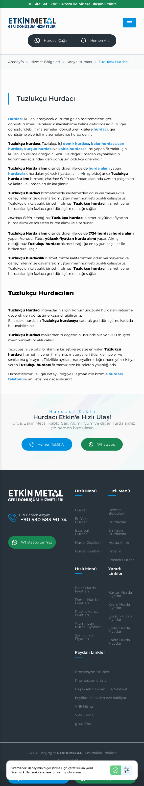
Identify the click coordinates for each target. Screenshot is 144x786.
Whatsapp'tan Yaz (32, 542)
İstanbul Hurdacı (82, 532)
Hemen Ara (95, 40)
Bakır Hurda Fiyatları (85, 589)
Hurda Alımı (118, 542)
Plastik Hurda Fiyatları (86, 613)
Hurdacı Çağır (51, 40)
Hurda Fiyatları (88, 551)
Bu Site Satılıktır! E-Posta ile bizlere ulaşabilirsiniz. (72, 4)
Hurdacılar (117, 522)
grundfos (83, 723)
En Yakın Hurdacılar (117, 532)
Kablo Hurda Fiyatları (119, 641)
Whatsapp (102, 444)
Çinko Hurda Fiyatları (119, 630)
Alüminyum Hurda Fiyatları (88, 625)
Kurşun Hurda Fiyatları (120, 618)
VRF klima (84, 706)
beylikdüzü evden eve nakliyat (100, 697)
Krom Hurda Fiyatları (119, 606)
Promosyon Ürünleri (92, 672)
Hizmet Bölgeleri (116, 511)
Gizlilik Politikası (72, 760)
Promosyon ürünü (91, 680)
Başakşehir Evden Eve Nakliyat (101, 689)
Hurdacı (82, 510)
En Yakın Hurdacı (82, 520)
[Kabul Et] (115, 770)
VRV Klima (84, 715)
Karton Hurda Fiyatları (120, 594)
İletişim (114, 551)
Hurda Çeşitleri (88, 542)
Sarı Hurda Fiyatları (84, 636)
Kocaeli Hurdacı (122, 560)
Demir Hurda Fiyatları (86, 601)
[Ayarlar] (126, 770)
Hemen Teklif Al (47, 444)
